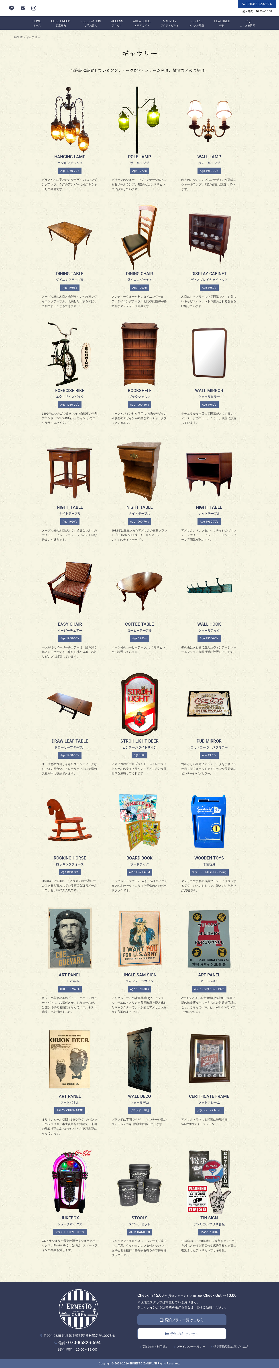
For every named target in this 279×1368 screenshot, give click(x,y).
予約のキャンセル (182, 1334)
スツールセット (140, 1224)
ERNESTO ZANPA (141, 1363)
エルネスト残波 (139, 8)
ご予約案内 (90, 23)
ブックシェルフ (140, 396)
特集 (222, 23)
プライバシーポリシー (190, 1346)
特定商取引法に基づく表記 (231, 1346)
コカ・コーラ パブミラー (209, 747)
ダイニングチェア (139, 279)
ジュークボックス (69, 1224)
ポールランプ (139, 163)
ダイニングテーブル (70, 279)
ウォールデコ (139, 1102)
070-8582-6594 (84, 1342)
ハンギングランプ (69, 163)
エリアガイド (142, 23)
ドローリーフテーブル (70, 747)
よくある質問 (247, 23)
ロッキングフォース (70, 864)
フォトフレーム (209, 1102)
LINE (11, 8)
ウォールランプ (209, 163)
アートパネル (70, 981)
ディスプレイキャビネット (209, 279)
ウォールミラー (209, 396)
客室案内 (61, 23)
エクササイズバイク (70, 396)
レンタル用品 (196, 23)
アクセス (117, 23)
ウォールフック (209, 630)
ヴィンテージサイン (140, 981)
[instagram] (33, 8)
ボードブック (139, 864)
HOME (18, 37)
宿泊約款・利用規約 (155, 1346)
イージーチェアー (69, 630)
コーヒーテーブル (139, 630)
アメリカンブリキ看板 (209, 1224)
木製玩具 (209, 864)
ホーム (37, 23)
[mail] (22, 8)
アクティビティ (170, 23)
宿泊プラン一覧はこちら (182, 1320)
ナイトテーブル (70, 513)
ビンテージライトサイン (139, 747)
